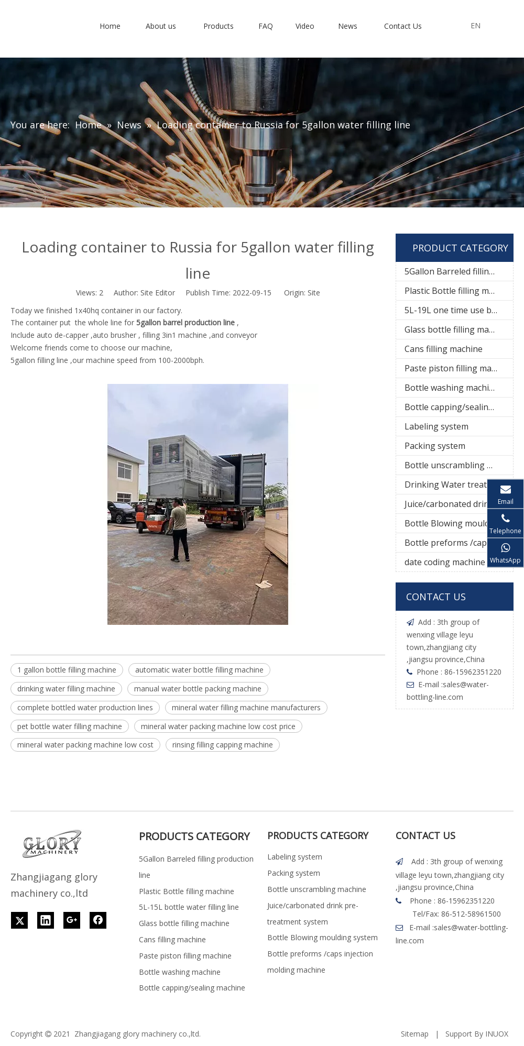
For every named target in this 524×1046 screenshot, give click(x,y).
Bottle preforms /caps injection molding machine (459, 542)
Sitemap (415, 1034)
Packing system (435, 446)
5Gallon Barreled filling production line (459, 271)
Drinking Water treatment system (459, 484)
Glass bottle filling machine (457, 329)
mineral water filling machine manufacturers (246, 707)
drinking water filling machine (66, 688)
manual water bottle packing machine (197, 688)
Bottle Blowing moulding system (459, 523)
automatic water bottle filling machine (199, 670)
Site (314, 293)
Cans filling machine (444, 349)
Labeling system (436, 426)
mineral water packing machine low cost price (218, 726)
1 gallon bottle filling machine (66, 670)
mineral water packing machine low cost (85, 745)
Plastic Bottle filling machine (459, 290)
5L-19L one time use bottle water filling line (459, 310)
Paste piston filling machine (458, 368)
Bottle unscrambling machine (459, 465)
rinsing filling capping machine (222, 745)
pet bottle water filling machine (69, 726)
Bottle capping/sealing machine (459, 407)
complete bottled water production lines (85, 707)
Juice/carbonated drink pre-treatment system (459, 504)
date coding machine (445, 562)
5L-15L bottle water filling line (189, 907)
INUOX (496, 1034)
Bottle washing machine (452, 387)
